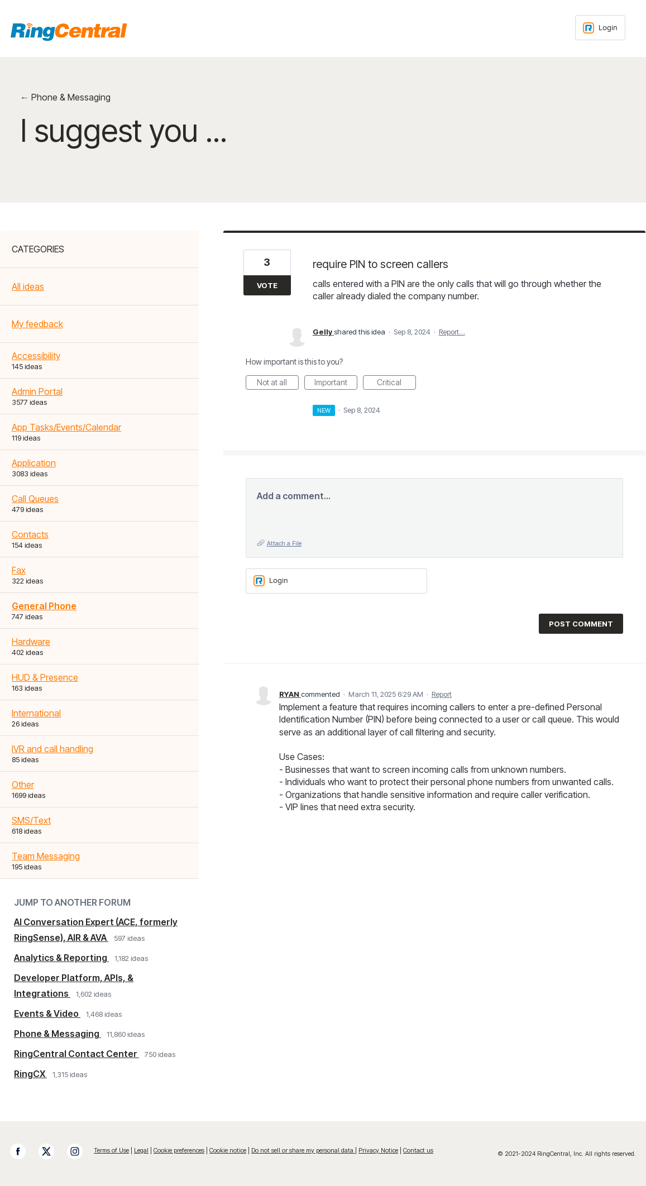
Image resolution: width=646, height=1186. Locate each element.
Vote (267, 285)
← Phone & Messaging (65, 97)
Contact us (418, 1150)
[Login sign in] (600, 27)
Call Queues (35, 498)
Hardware (31, 641)
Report (442, 694)
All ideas (28, 286)
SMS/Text (31, 820)
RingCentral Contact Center (76, 1053)
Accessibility (36, 355)
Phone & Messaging (57, 1033)
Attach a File (284, 543)
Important (335, 383)
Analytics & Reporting (61, 957)
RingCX (30, 1073)
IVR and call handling (52, 748)
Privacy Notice (378, 1150)
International (36, 713)
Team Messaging (46, 856)
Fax (19, 570)
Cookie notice (227, 1150)
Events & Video (47, 1013)
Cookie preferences (179, 1150)
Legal (141, 1150)
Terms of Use (111, 1150)
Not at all (278, 383)
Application (34, 462)
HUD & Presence (45, 677)
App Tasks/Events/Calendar (66, 427)
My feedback (37, 323)
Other (23, 784)
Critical (396, 383)
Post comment (581, 623)
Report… (452, 331)
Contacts (30, 534)
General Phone (44, 605)
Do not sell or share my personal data (303, 1150)
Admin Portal (37, 391)
